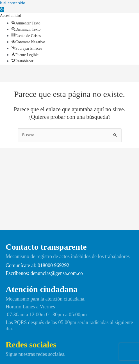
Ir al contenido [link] (12, 3)
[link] (2, 9)
